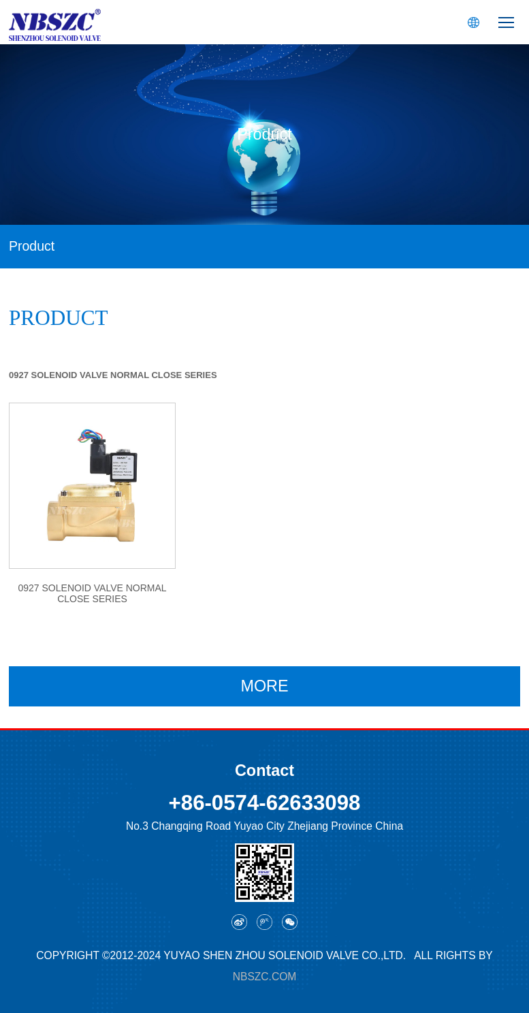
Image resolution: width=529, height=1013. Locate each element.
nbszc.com (265, 976)
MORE (264, 686)
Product (31, 245)
